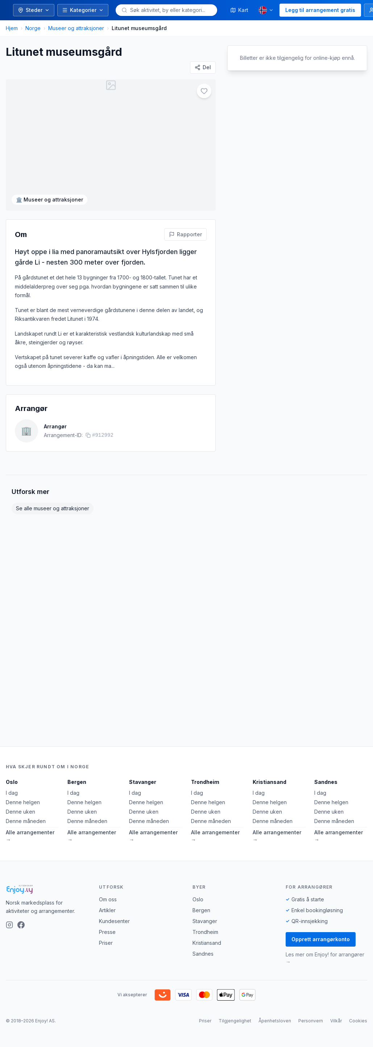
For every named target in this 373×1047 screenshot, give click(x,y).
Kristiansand (269, 782)
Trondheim (205, 782)
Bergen (76, 782)
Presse (107, 932)
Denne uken (20, 812)
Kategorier (83, 10)
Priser (106, 943)
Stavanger (142, 782)
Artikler (107, 910)
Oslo (12, 782)
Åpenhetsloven (274, 1020)
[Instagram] (9, 924)
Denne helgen (23, 802)
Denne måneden (26, 821)
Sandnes (325, 782)
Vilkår (336, 1020)
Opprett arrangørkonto (320, 939)
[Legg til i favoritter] (204, 91)
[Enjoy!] (46, 889)
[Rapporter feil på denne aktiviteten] (185, 234)
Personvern (310, 1020)
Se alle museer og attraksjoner (52, 508)
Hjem (12, 28)
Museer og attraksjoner (76, 28)
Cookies (358, 1020)
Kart (239, 10)
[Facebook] (21, 924)
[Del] (203, 67)
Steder (34, 10)
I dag (12, 793)
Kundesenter (114, 921)
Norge (33, 28)
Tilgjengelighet (235, 1020)
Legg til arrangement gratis (320, 10)
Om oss (108, 899)
